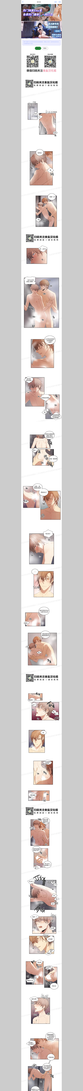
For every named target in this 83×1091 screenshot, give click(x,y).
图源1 (38, 48)
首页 (55, 2)
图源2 (45, 48)
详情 (60, 2)
